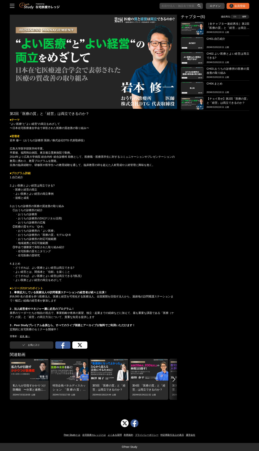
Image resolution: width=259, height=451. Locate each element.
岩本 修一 (25, 336)
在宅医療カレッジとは (94, 435)
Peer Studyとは (72, 435)
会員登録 (239, 5)
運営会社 (190, 435)
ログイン (215, 5)
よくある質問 (115, 435)
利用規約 (128, 435)
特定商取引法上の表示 (172, 435)
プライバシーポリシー (147, 435)
